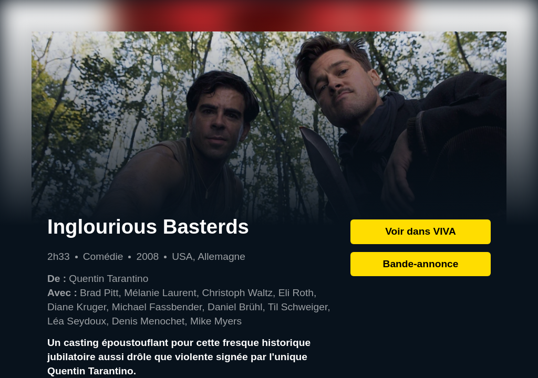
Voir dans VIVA (420, 231)
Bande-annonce (421, 263)
